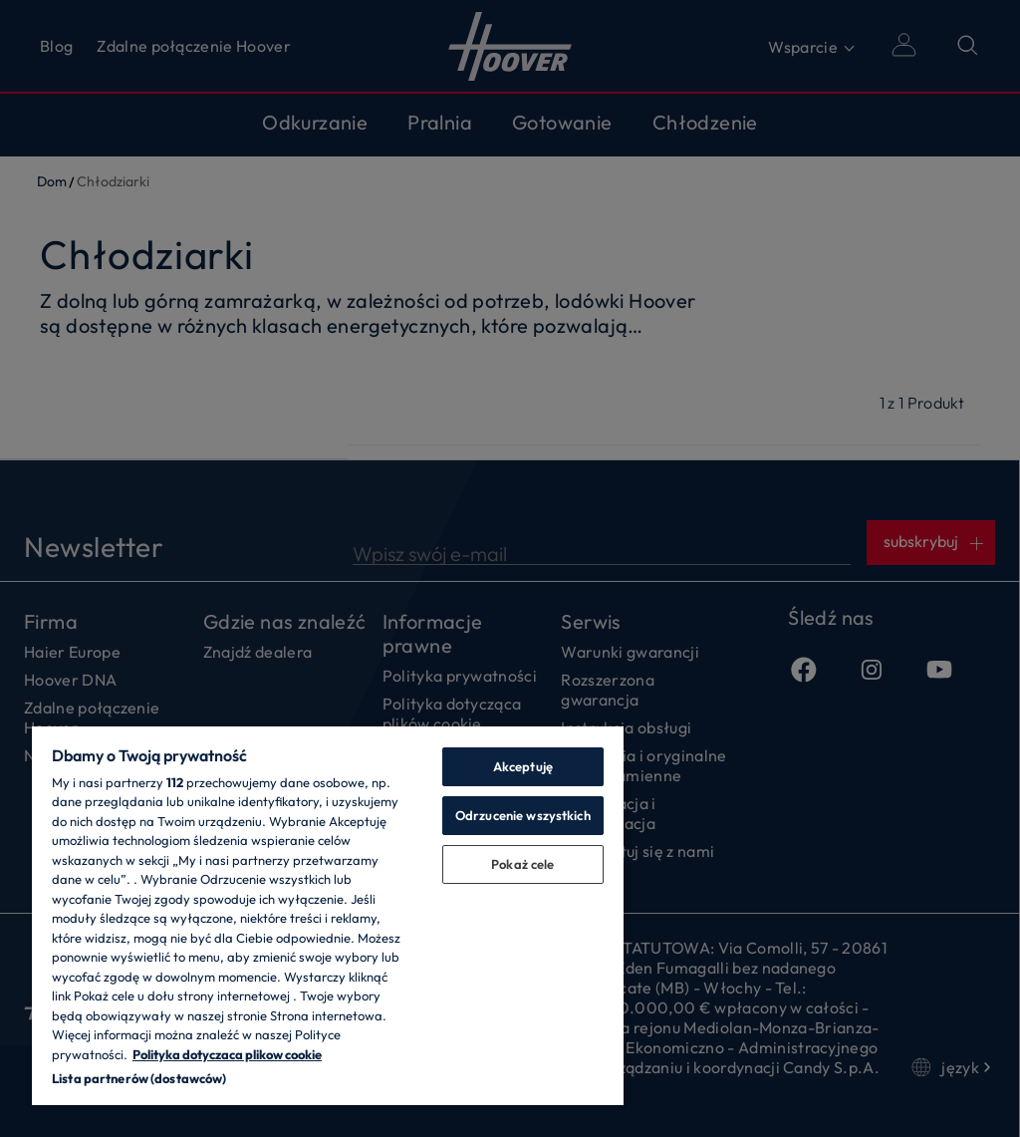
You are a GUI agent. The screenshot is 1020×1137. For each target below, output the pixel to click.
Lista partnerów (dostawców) (139, 1078)
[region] (328, 914)
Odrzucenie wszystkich (523, 815)
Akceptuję (523, 766)
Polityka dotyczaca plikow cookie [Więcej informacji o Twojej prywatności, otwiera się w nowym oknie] (227, 1054)
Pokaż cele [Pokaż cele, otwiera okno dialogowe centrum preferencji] (522, 864)
